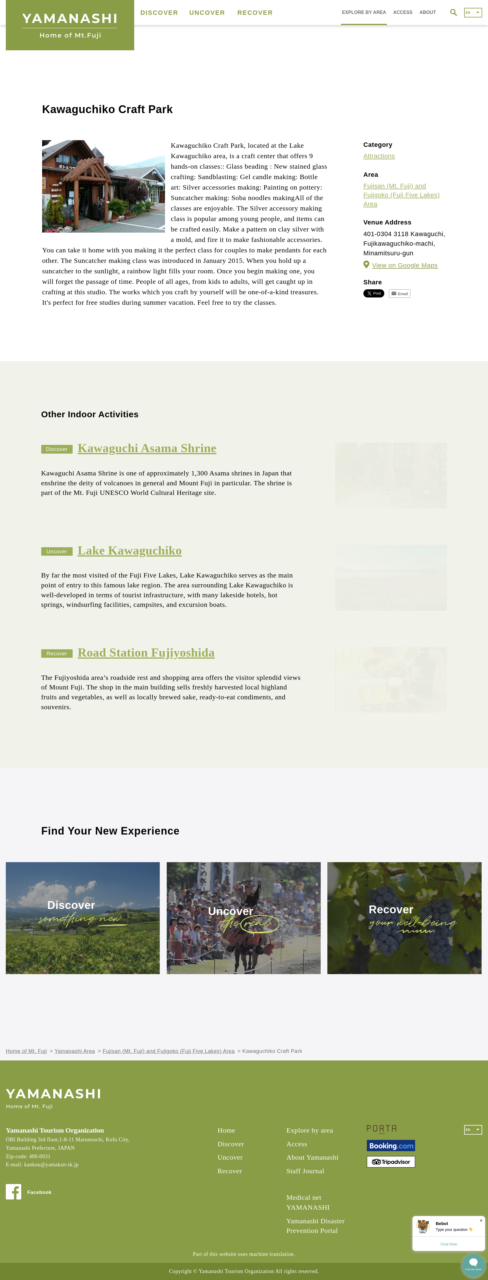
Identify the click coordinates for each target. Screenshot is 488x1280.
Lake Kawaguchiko (130, 550)
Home (226, 1130)
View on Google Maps (405, 265)
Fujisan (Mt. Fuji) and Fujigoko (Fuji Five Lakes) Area (401, 195)
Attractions (379, 156)
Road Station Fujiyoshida (146, 652)
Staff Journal (305, 1171)
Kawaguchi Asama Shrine (147, 448)
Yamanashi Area (75, 1051)
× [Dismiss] (481, 1220)
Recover (391, 910)
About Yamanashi (312, 1157)
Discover (71, 905)
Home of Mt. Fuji (26, 1051)
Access (296, 1144)
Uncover (230, 911)
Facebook (39, 1192)
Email (403, 294)
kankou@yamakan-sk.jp (51, 1164)
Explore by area (309, 1130)
